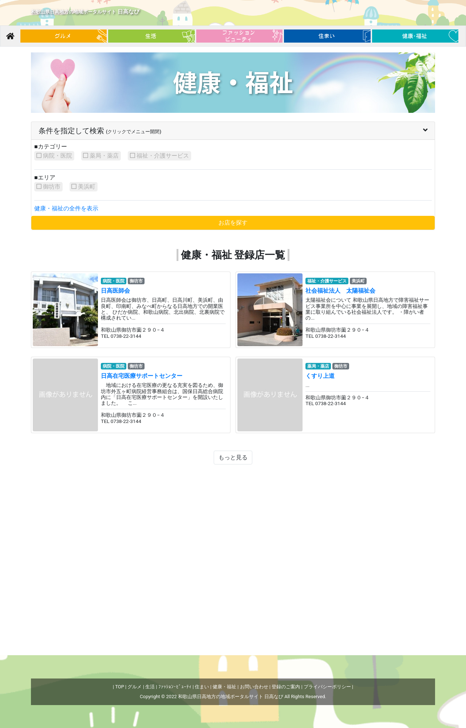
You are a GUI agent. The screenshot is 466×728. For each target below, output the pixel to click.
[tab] (233, 131)
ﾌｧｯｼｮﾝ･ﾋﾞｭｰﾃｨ (174, 686)
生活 (150, 686)
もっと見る (235, 457)
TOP (119, 686)
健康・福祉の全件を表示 (66, 208)
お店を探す (233, 222)
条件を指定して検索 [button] (233, 130)
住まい (202, 686)
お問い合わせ (254, 686)
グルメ (134, 686)
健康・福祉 (224, 686)
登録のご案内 (286, 686)
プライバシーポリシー (327, 686)
